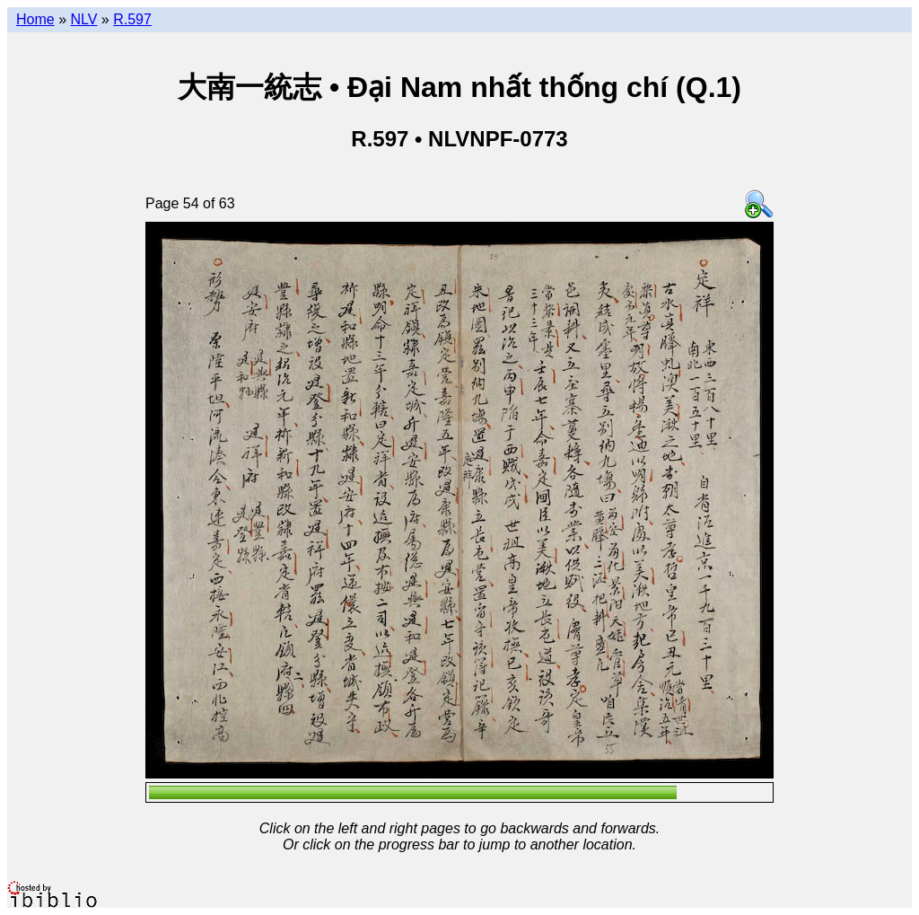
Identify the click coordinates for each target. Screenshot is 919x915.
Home (35, 19)
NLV (83, 19)
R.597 (132, 19)
